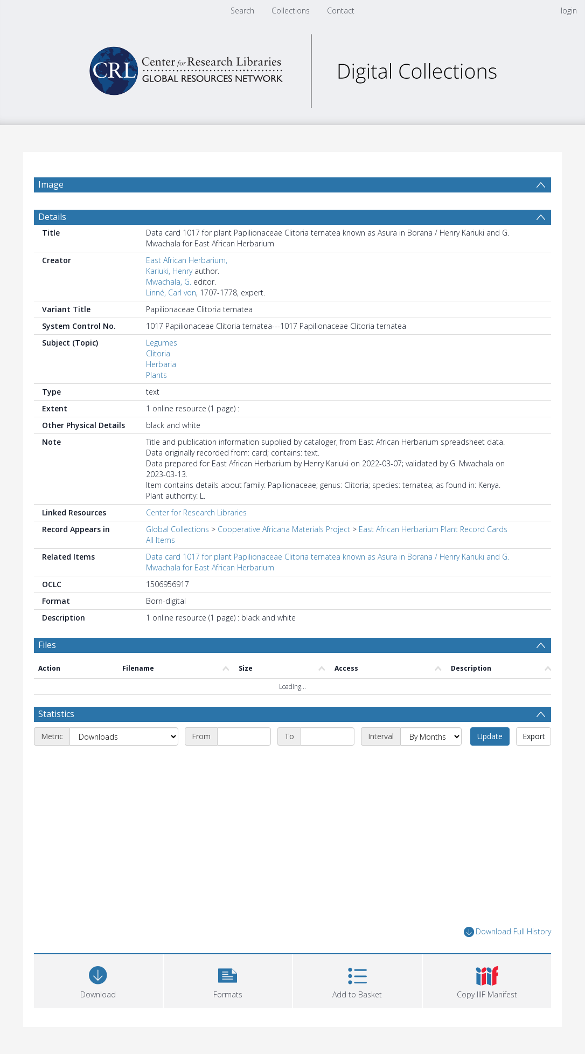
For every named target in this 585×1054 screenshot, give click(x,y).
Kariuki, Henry (169, 271)
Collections (290, 10)
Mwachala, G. (168, 282)
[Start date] (244, 736)
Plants (156, 375)
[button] (228, 979)
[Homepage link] (292, 68)
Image (51, 184)
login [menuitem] (569, 10)
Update (490, 736)
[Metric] (123, 736)
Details (52, 217)
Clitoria (158, 353)
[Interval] (431, 736)
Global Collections (177, 529)
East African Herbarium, (186, 260)
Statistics (56, 714)
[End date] (327, 736)
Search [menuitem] (242, 10)
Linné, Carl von (171, 292)
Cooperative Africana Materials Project (284, 529)
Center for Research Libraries (196, 512)
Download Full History (507, 932)
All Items (160, 540)
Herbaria (161, 364)
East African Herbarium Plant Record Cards (433, 529)
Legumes (161, 342)
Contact (340, 10)
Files (47, 645)
